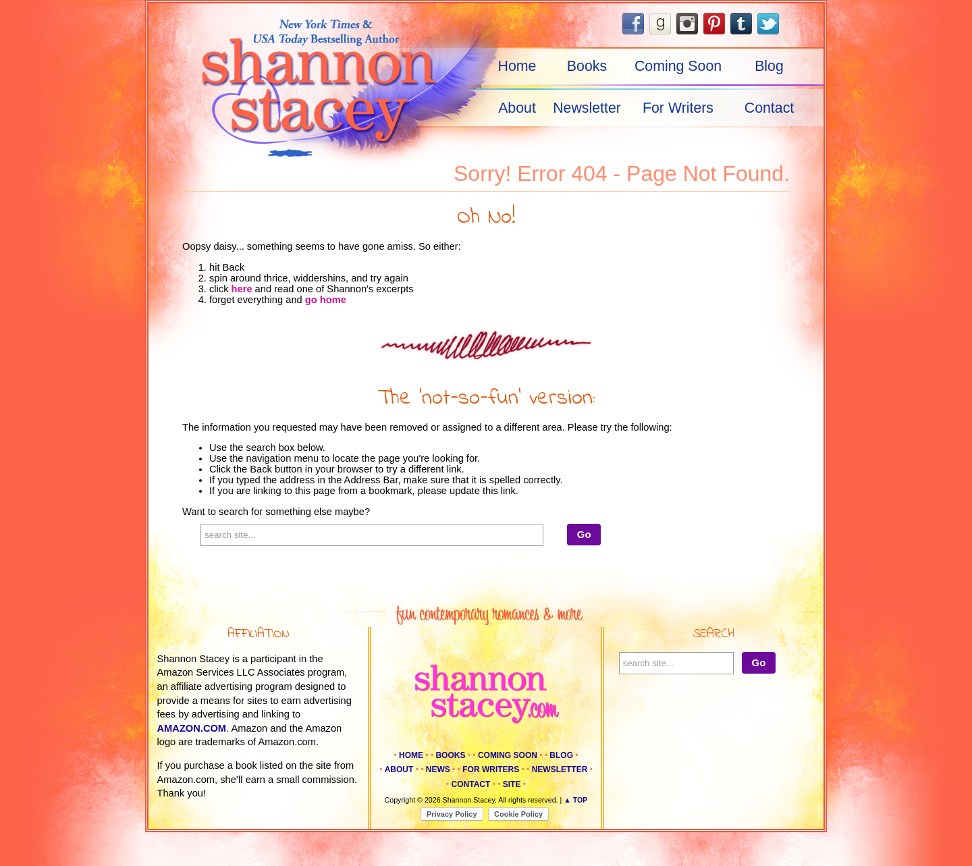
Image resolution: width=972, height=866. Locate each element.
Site (512, 784)
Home (517, 66)
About (517, 108)
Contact (769, 108)
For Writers (678, 108)
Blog (769, 66)
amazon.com (192, 728)
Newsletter (587, 108)
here (242, 288)
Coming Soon (678, 66)
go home (325, 299)
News (438, 769)
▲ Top (575, 800)
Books (587, 66)
